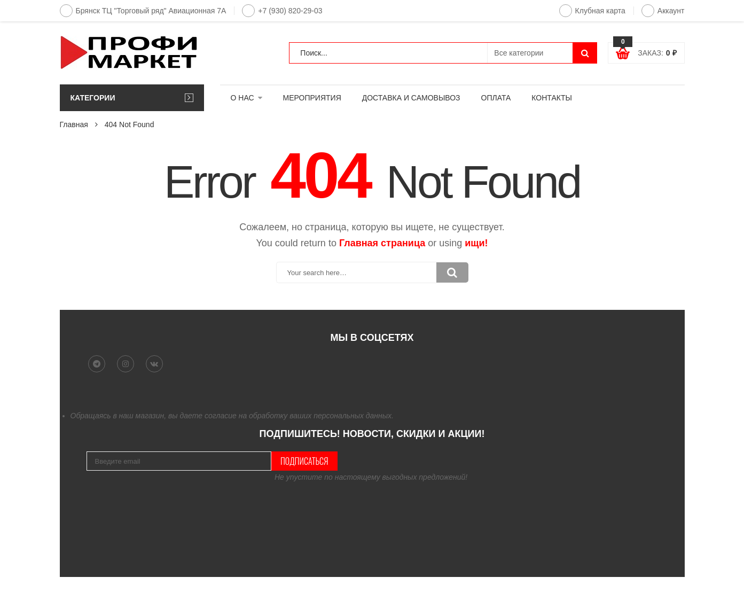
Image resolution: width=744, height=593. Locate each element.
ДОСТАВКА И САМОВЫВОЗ (411, 97)
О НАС (242, 97)
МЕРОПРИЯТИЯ (312, 97)
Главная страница (382, 243)
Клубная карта (592, 10)
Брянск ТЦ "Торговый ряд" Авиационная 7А (143, 10)
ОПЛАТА (496, 97)
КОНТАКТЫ (551, 97)
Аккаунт (663, 10)
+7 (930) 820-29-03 (282, 10)
